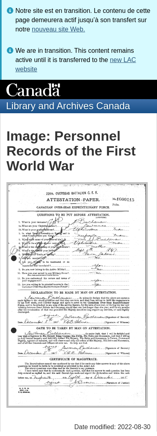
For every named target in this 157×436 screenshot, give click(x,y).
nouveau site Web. (58, 29)
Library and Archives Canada (68, 105)
